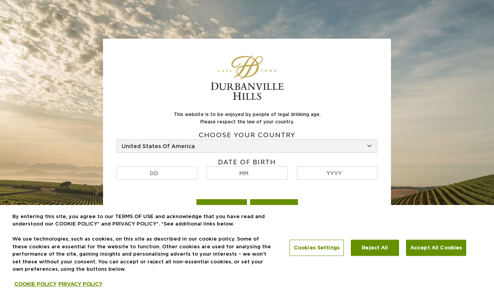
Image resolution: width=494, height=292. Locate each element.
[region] (247, 248)
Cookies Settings (317, 247)
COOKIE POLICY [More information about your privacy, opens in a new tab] (35, 284)
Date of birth (247, 162)
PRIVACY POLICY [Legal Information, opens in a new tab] (80, 284)
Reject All (375, 247)
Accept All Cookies (436, 247)
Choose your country (247, 135)
